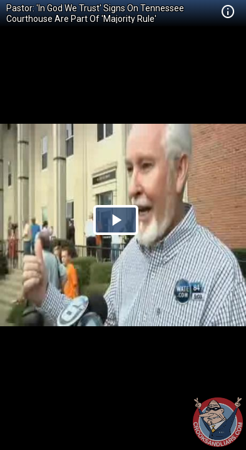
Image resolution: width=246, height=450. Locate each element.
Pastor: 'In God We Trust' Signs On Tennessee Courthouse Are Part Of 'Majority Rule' (95, 13)
